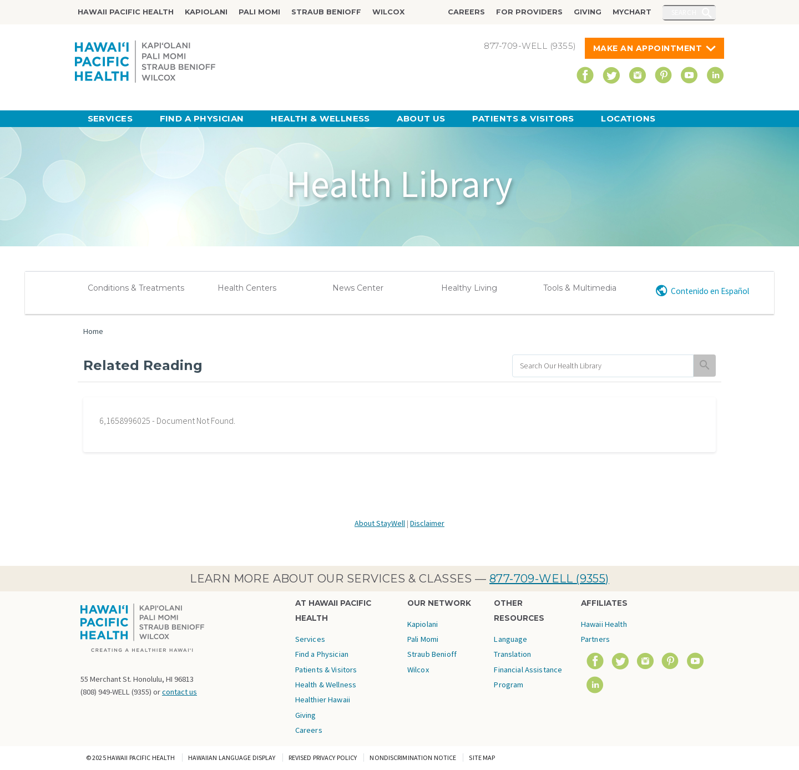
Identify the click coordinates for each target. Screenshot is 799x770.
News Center (357, 288)
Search (684, 12)
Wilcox (388, 12)
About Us (421, 118)
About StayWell (380, 523)
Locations (628, 118)
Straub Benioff (326, 12)
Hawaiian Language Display (232, 757)
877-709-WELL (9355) (549, 578)
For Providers (529, 12)
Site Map (482, 757)
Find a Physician (202, 118)
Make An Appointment (647, 48)
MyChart (632, 12)
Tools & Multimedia (579, 288)
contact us (179, 692)
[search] (602, 366)
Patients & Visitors (523, 118)
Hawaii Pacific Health (126, 12)
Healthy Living (469, 288)
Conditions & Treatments (136, 288)
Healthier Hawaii (322, 700)
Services (110, 118)
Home (93, 331)
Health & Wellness (320, 118)
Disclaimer (427, 523)
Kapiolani (206, 12)
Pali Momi (259, 12)
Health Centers (247, 288)
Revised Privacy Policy (323, 757)
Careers (466, 12)
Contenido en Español (710, 291)
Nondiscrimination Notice (413, 757)
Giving (587, 12)
